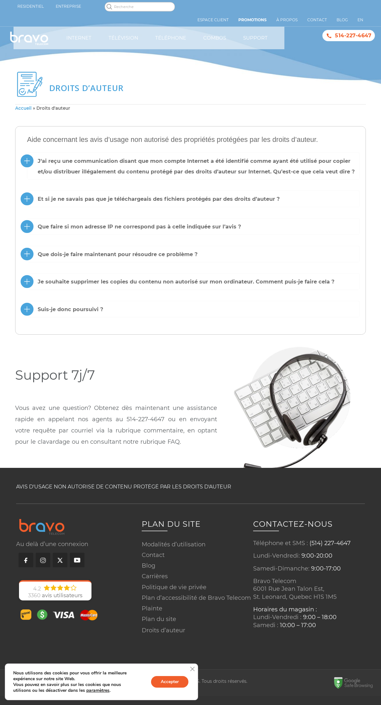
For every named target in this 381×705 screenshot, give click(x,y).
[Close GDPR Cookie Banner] (192, 669)
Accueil (23, 108)
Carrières (155, 575)
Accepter (170, 682)
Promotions (252, 19)
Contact (153, 554)
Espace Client (213, 19)
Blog (148, 565)
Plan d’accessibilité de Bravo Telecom (196, 597)
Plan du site (159, 618)
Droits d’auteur (163, 629)
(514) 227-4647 (330, 542)
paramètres (98, 690)
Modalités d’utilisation (173, 543)
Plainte (152, 607)
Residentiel (30, 6)
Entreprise (68, 6)
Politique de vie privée (174, 586)
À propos (287, 19)
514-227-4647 (353, 35)
